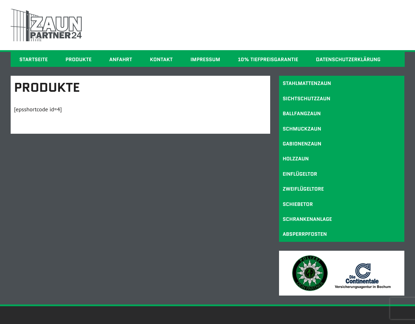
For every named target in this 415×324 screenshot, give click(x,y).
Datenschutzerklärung (348, 59)
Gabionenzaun (302, 143)
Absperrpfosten (305, 234)
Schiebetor (298, 204)
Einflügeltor (300, 173)
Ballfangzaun (302, 113)
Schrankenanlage (307, 219)
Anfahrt (120, 59)
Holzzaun (296, 158)
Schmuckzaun (302, 128)
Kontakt (161, 59)
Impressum (205, 59)
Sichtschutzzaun (306, 98)
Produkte (78, 59)
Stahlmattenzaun (307, 83)
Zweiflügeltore (303, 188)
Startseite (34, 59)
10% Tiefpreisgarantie (268, 59)
